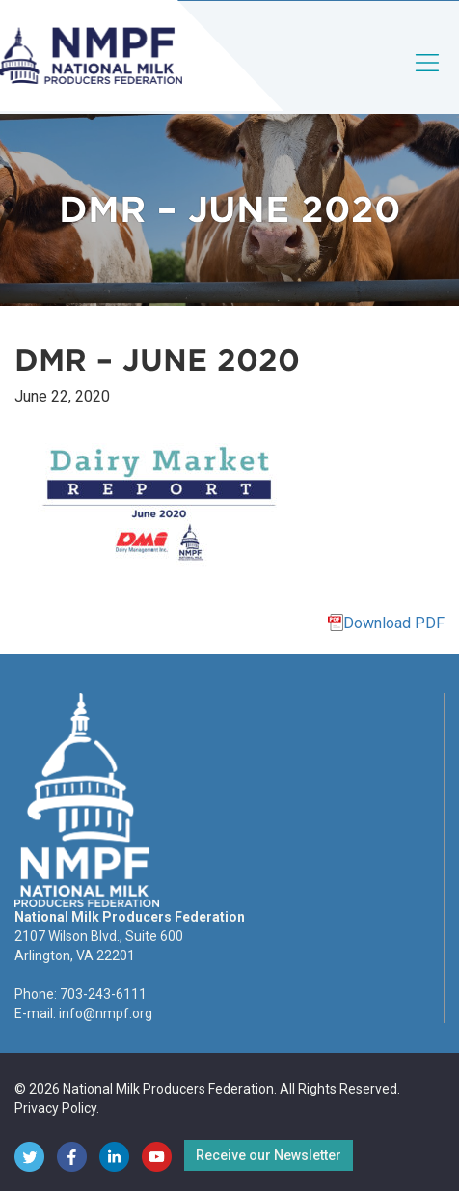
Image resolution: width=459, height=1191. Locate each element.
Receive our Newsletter (268, 1155)
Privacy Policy (55, 1108)
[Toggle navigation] (428, 78)
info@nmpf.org (105, 1013)
